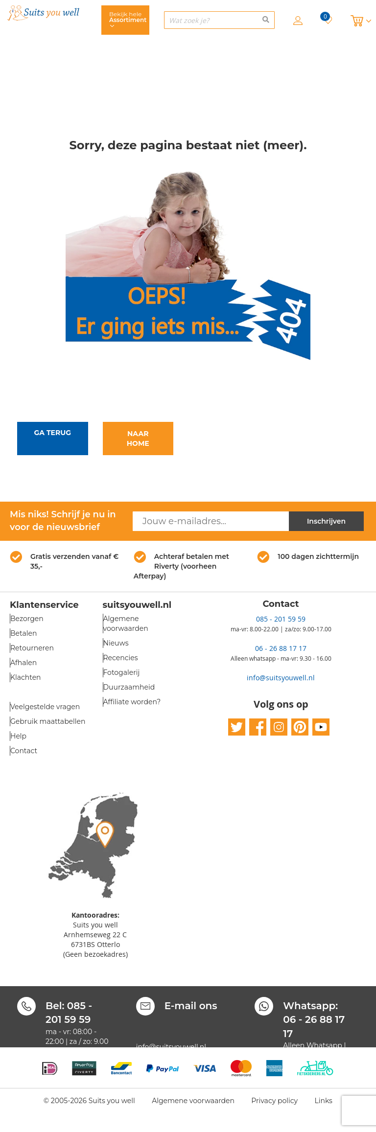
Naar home (138, 438)
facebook (257, 727)
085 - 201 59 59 (281, 619)
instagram (278, 727)
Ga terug (52, 432)
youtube (320, 727)
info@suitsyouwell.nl (281, 677)
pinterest (299, 727)
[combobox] (219, 20)
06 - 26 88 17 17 (280, 648)
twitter (236, 727)
